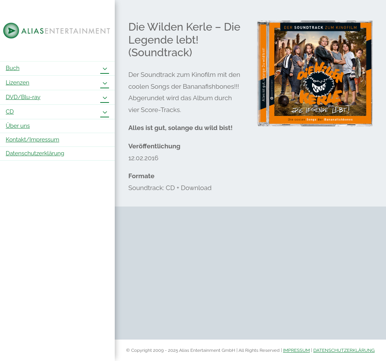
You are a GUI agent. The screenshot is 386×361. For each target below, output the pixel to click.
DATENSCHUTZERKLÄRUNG (344, 350)
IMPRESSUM (296, 350)
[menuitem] (57, 68)
